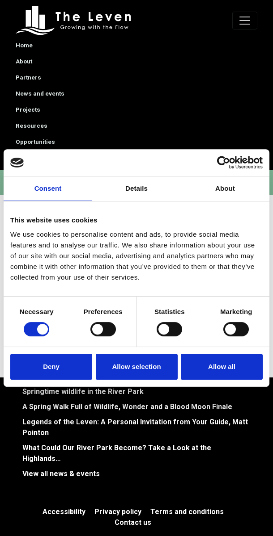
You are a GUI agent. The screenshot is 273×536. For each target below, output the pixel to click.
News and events (40, 93)
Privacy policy (117, 511)
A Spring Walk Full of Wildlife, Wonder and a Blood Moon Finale (127, 406)
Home (24, 45)
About (24, 61)
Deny (51, 366)
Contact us (133, 522)
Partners (28, 77)
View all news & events (61, 473)
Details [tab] (136, 188)
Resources (31, 125)
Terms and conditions (187, 511)
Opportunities (35, 141)
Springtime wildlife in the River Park (83, 391)
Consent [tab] (48, 188)
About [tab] (225, 188)
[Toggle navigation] (244, 20)
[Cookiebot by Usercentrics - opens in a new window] (223, 162)
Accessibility (64, 511)
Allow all (221, 366)
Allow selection (136, 366)
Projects (28, 109)
